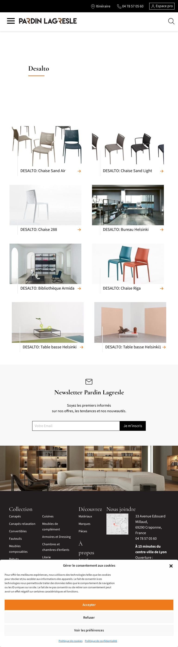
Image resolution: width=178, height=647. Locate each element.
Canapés (15, 516)
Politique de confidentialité (101, 641)
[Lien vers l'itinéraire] (100, 6)
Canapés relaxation (22, 524)
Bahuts (14, 559)
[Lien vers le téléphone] (130, 6)
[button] (171, 565)
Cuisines (48, 516)
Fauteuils (15, 538)
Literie (46, 557)
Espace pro (162, 6)
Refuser (89, 617)
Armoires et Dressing (56, 537)
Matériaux (85, 516)
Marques (84, 524)
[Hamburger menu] (10, 21)
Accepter (89, 604)
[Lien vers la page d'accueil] (48, 21)
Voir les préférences (89, 630)
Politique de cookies (71, 641)
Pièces (83, 531)
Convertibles (18, 531)
